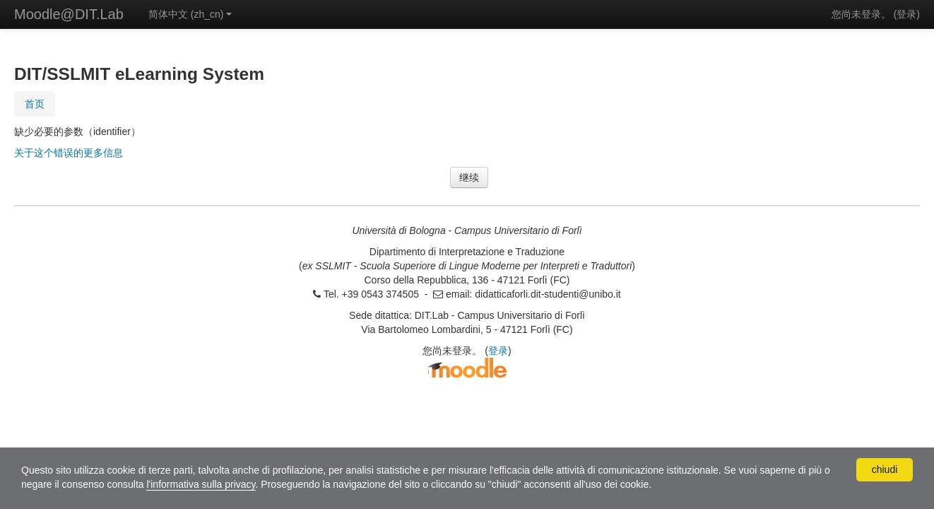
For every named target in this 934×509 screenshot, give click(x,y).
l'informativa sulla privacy (200, 484)
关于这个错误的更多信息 (68, 152)
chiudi (885, 469)
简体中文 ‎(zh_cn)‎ (190, 14)
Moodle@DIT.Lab (69, 14)
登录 (906, 14)
